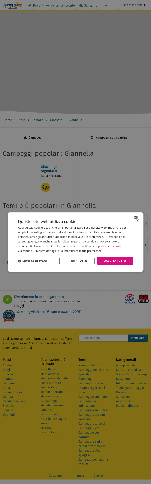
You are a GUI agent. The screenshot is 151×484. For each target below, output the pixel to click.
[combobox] (136, 217)
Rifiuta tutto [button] (77, 261)
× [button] (137, 220)
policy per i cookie (110, 246)
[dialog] (75, 242)
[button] (33, 261)
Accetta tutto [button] (115, 261)
